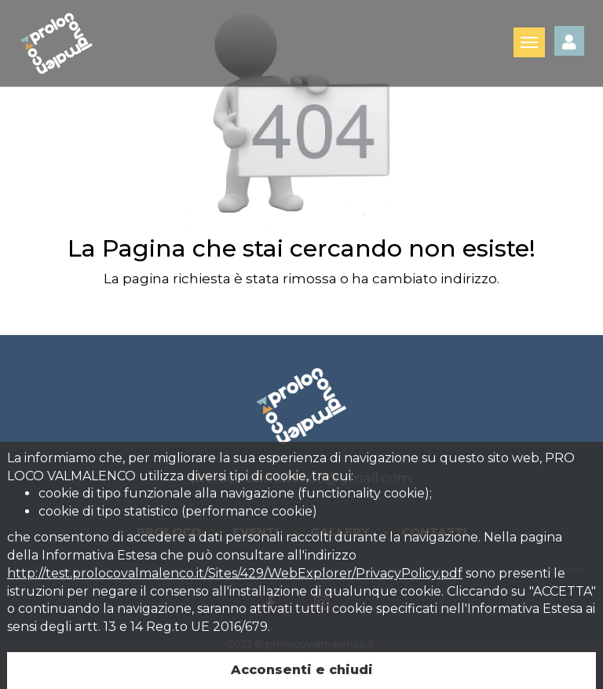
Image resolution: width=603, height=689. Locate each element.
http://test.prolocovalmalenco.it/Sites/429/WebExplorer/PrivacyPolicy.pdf (234, 573)
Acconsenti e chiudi (302, 669)
